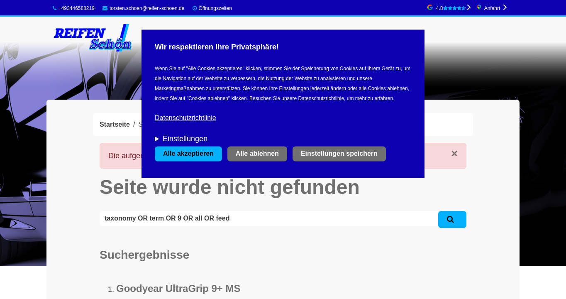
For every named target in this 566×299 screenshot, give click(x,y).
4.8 (451, 8)
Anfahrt (492, 8)
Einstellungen (185, 139)
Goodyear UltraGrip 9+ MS (178, 288)
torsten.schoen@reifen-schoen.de (143, 8)
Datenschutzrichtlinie (185, 118)
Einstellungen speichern (339, 153)
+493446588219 (74, 8)
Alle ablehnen (257, 153)
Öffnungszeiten (215, 8)
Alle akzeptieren (188, 153)
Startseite (115, 124)
